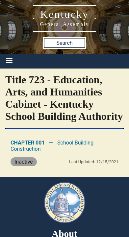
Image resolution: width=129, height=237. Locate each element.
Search (64, 43)
